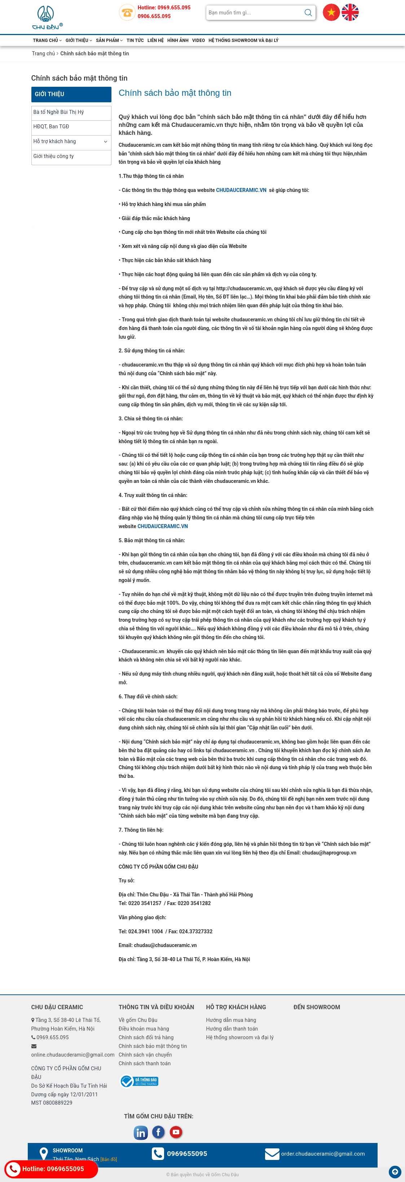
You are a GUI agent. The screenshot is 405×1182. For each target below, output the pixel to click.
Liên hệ (156, 40)
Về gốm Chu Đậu (138, 1020)
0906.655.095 (154, 16)
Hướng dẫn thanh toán (232, 1029)
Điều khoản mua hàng (144, 1029)
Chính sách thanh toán (145, 1063)
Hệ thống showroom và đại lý (243, 40)
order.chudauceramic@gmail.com (323, 1154)
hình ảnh (178, 40)
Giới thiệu (79, 40)
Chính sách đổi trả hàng (146, 1037)
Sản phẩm (109, 40)
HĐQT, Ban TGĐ (51, 126)
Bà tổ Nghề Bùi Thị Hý (59, 112)
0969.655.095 (174, 7)
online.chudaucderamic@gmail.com (73, 1055)
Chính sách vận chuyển (145, 1055)
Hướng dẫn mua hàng (231, 1020)
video (198, 40)
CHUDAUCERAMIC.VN (242, 190)
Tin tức (135, 40)
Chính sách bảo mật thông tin (79, 78)
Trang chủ (47, 40)
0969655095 (187, 1153)
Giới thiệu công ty (54, 156)
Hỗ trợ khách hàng (55, 141)
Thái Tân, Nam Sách (85, 1159)
